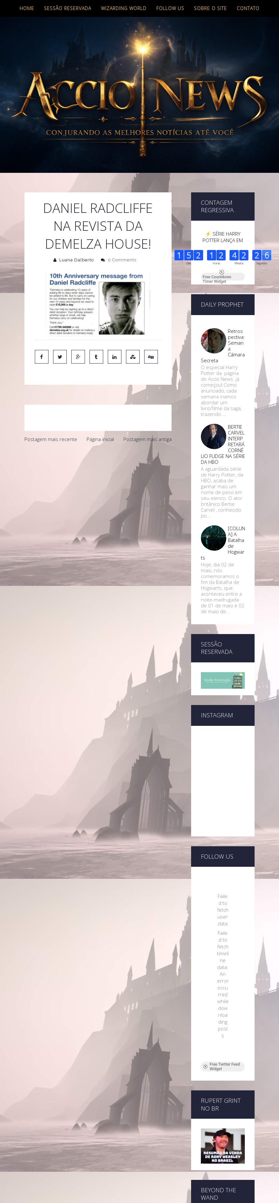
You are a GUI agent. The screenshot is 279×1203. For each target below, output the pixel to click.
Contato (248, 8)
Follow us (170, 8)
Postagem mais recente (50, 439)
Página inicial (100, 439)
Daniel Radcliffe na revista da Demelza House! (98, 226)
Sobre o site (210, 8)
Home (27, 8)
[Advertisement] (98, 494)
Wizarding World (123, 8)
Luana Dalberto (76, 259)
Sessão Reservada (67, 8)
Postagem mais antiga (147, 439)
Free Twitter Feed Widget (221, 1066)
